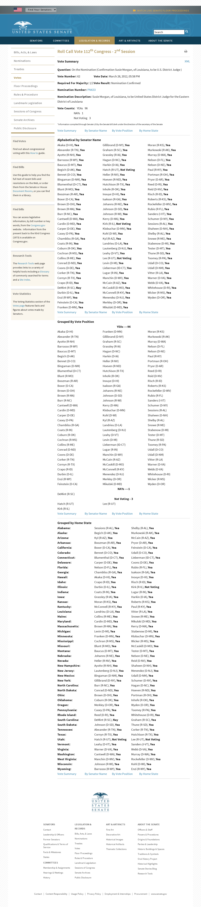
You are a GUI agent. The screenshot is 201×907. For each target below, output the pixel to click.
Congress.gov (38, 225)
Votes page (19, 305)
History (46, 877)
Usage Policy (77, 893)
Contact (47, 829)
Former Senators (51, 839)
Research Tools (26, 263)
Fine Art (110, 829)
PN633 (91, 90)
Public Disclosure (25, 128)
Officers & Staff (145, 829)
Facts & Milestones (52, 852)
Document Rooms (23, 191)
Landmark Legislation (28, 103)
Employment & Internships (117, 893)
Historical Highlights (147, 863)
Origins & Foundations (149, 839)
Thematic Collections (116, 849)
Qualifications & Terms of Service (55, 846)
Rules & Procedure (26, 94)
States (46, 857)
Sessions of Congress (28, 111)
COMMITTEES (50, 862)
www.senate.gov (159, 893)
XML (187, 61)
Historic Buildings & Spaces (151, 849)
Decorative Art (113, 834)
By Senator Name (96, 130)
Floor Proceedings (26, 86)
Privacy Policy (94, 893)
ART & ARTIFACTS (115, 824)
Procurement (140, 893)
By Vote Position (122, 130)
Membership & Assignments (56, 867)
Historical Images (114, 839)
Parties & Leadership (148, 844)
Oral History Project (147, 858)
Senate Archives (24, 120)
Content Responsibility (56, 893)
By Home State (148, 130)
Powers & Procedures (148, 834)
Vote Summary (66, 130)
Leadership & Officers (53, 834)
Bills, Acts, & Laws (25, 52)
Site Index (24, 279)
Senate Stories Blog (147, 868)
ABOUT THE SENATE (149, 824)
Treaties (19, 69)
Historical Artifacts (115, 844)
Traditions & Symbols (148, 854)
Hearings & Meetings (53, 872)
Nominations (22, 61)
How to (34, 153)
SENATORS (49, 824)
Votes (17, 77)
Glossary (44, 271)
